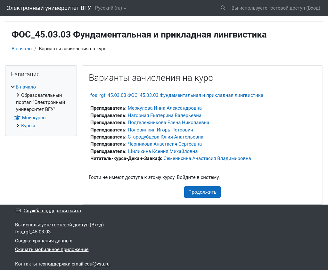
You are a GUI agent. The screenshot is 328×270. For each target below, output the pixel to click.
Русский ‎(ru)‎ (108, 8)
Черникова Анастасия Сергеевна (165, 144)
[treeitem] (41, 106)
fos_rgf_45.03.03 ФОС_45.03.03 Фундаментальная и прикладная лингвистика (176, 95)
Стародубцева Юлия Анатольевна (165, 137)
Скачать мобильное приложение (51, 249)
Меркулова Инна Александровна (165, 108)
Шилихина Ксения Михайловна (163, 151)
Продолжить (202, 192)
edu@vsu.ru (97, 264)
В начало (22, 49)
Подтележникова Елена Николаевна (168, 122)
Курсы (28, 126)
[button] (223, 8)
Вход (313, 8)
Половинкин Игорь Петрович (160, 130)
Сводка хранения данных (43, 241)
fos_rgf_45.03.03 (33, 232)
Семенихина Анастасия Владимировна (207, 158)
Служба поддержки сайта (48, 211)
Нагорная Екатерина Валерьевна (164, 115)
